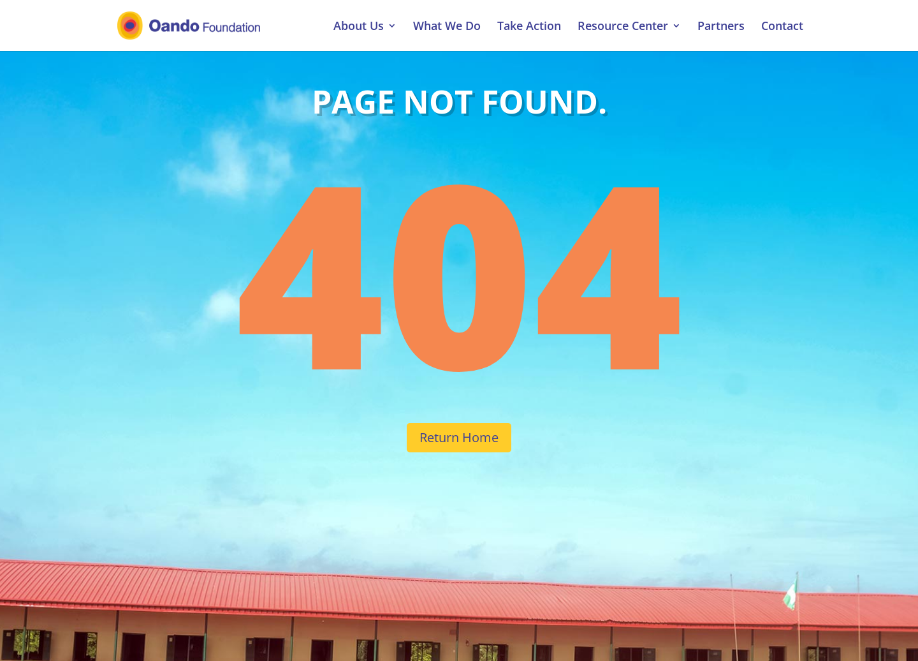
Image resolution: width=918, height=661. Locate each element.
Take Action (529, 27)
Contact (782, 27)
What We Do (447, 27)
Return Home (459, 437)
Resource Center (623, 27)
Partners (721, 27)
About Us (358, 27)
